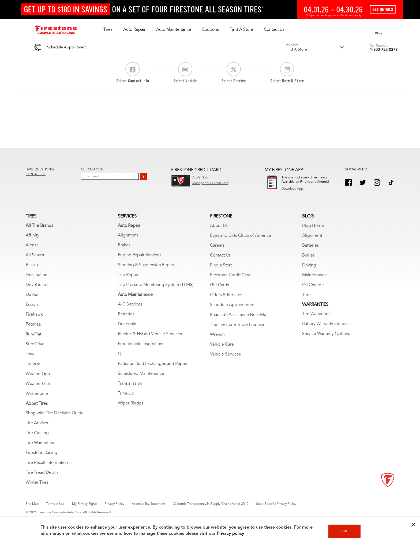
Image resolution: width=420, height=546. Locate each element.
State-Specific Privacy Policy (276, 504)
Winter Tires (37, 482)
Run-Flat (33, 334)
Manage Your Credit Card (210, 183)
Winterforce (37, 394)
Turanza (33, 364)
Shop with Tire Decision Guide (55, 413)
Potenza (33, 324)
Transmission (130, 383)
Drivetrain (127, 324)
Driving (309, 265)
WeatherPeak (38, 384)
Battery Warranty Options (326, 324)
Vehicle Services (225, 354)
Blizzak (32, 265)
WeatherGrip (38, 374)
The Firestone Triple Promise (237, 325)
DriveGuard (37, 285)
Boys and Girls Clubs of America (240, 236)
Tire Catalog (37, 433)
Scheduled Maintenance (141, 374)
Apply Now (200, 177)
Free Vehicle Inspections (141, 344)
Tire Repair (128, 275)
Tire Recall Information (47, 463)
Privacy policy (230, 534)
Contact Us (220, 255)
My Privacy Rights (84, 504)
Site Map (32, 504)
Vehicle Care (222, 344)
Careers (217, 245)
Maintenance (314, 275)
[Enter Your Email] (110, 176)
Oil (120, 354)
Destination (36, 275)
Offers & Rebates (226, 295)
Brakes (124, 245)
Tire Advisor (37, 423)
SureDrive (35, 344)
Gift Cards (219, 285)
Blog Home (313, 226)
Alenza (32, 245)
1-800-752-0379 (384, 50)
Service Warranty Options (326, 334)
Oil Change (313, 285)
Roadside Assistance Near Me (238, 315)
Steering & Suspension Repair (146, 265)
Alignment (128, 235)
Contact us (36, 174)
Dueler (32, 295)
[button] (107, 29)
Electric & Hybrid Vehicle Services (150, 334)
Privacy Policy (114, 504)
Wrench (217, 335)
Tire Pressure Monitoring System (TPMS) (155, 285)
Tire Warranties (40, 443)
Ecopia (32, 305)
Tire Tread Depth (42, 473)
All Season (36, 255)
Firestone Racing (41, 453)
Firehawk (34, 314)
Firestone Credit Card (230, 275)
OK (344, 531)
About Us (219, 226)
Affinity (32, 235)
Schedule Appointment (232, 305)
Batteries (126, 314)
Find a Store (221, 265)
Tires (306, 295)
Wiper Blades (130, 403)
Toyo (30, 354)
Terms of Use (55, 504)
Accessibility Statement (148, 504)
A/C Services (130, 304)
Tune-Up (126, 393)
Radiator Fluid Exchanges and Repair (152, 364)
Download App (292, 188)
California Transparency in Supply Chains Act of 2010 (211, 504)
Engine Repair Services (139, 255)
